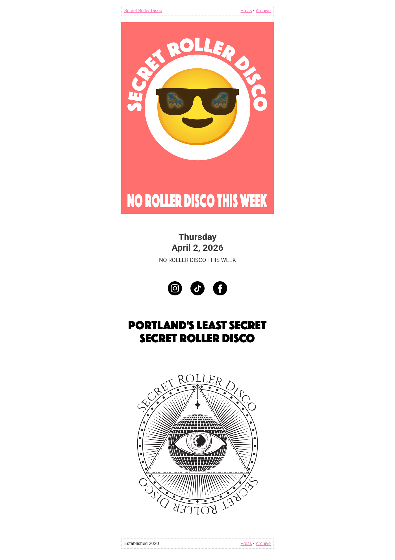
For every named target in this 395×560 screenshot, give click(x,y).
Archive (263, 10)
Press (246, 10)
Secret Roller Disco (143, 10)
